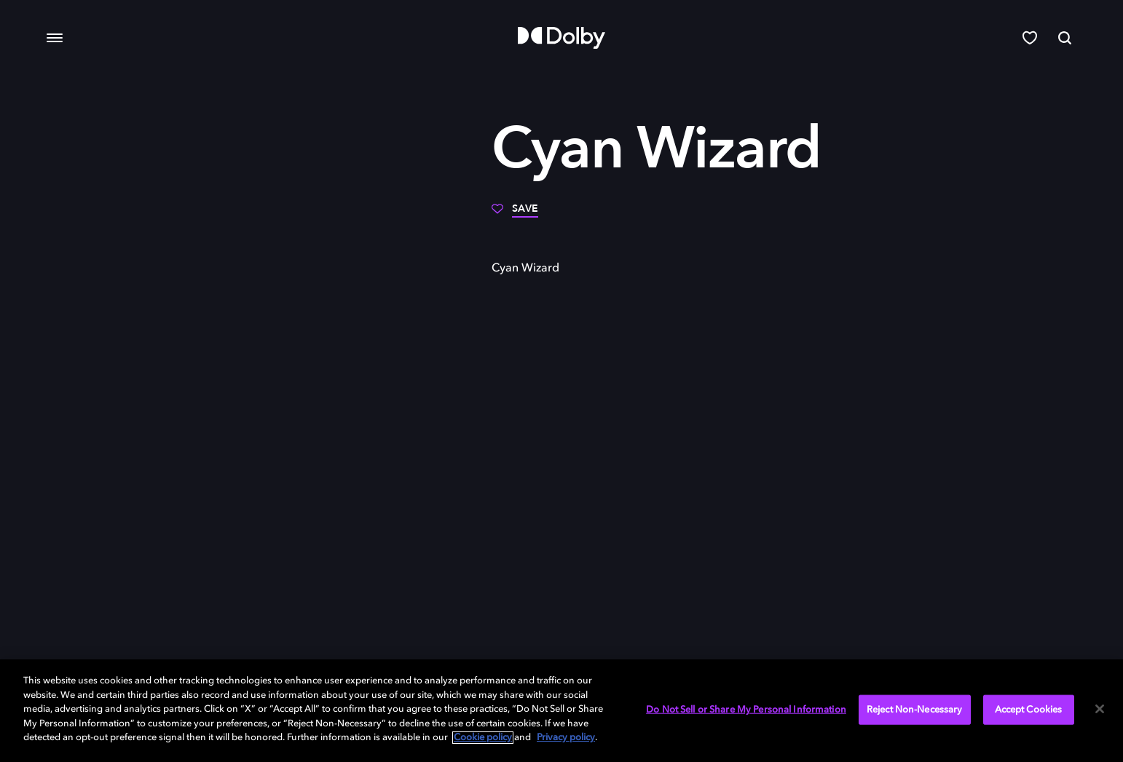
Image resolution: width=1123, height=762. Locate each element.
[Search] (1064, 37)
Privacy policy (566, 737)
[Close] (1100, 709)
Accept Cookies (1029, 709)
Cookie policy (483, 737)
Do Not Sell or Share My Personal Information (746, 709)
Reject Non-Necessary (915, 709)
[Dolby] (561, 38)
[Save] (515, 214)
